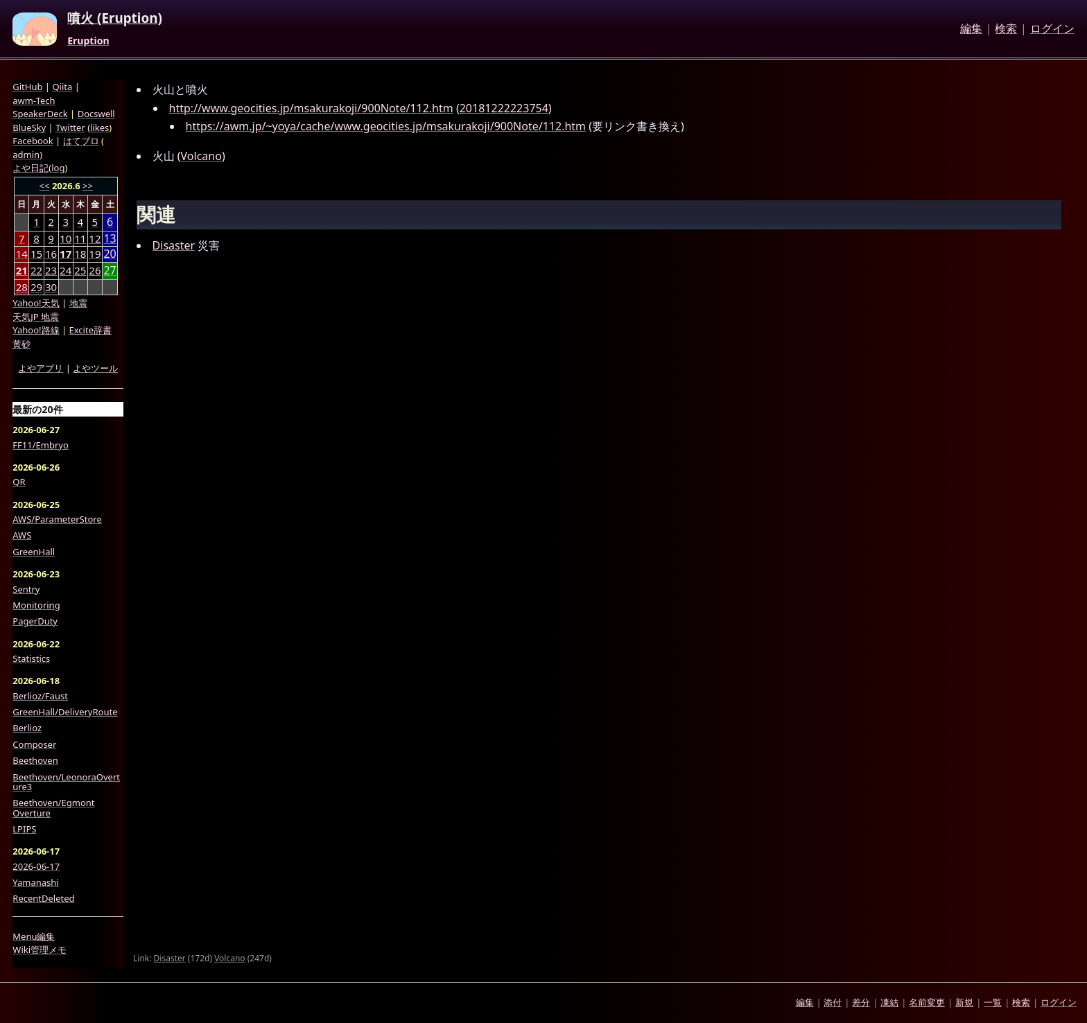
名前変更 (927, 1002)
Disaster (174, 245)
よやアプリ (40, 368)
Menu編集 (33, 936)
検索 (1006, 29)
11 (80, 238)
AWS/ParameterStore (56, 519)
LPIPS (24, 829)
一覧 (993, 1002)
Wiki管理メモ (39, 949)
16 (51, 254)
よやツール (95, 368)
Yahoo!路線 (35, 330)
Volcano (201, 156)
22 (36, 270)
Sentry (26, 589)
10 (65, 238)
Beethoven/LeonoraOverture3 (66, 782)
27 (109, 270)
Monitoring (36, 605)
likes (99, 127)
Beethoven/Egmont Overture (53, 808)
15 (36, 254)
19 (95, 254)
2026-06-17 (36, 866)
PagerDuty (35, 621)
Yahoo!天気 (35, 303)
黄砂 (21, 344)
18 (80, 254)
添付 (833, 1002)
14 (22, 254)
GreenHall (33, 552)
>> (87, 186)
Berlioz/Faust (40, 696)
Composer (34, 744)
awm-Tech (33, 100)
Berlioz (27, 728)
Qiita (62, 86)
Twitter (70, 127)
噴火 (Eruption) (114, 18)
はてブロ (81, 140)
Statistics (31, 658)
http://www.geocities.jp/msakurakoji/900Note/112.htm (311, 108)
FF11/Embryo (40, 445)
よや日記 (30, 167)
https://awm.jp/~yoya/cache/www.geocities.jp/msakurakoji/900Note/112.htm (386, 126)
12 (95, 238)
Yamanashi (35, 882)
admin (26, 154)
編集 (971, 29)
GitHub (27, 86)
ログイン (1052, 29)
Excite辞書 (90, 330)
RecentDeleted (43, 898)
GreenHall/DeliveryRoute (64, 712)
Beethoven (35, 760)
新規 (964, 1002)
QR (18, 482)
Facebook (32, 140)
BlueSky (29, 127)
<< (45, 186)
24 (65, 270)
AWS (21, 535)
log (57, 167)
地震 (78, 303)
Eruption (88, 41)
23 (51, 270)
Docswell (96, 113)
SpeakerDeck (39, 113)
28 (22, 287)
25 (80, 270)
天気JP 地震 (35, 317)
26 (95, 270)
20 (109, 254)
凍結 (889, 1002)
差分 (861, 1002)
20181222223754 (504, 108)
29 (36, 287)
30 (51, 287)
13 (109, 238)
